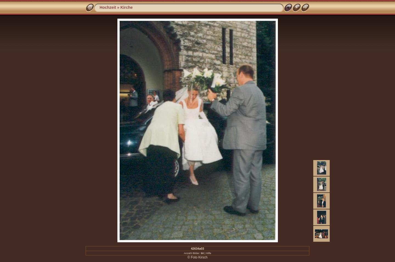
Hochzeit (108, 7)
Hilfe (208, 253)
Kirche (126, 7)
